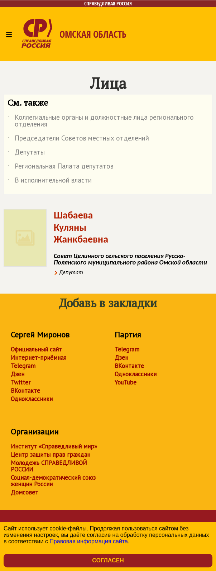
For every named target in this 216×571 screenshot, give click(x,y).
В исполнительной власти (50, 181)
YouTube (125, 382)
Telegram (23, 366)
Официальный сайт (36, 349)
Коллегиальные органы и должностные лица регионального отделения (101, 121)
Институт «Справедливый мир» (54, 446)
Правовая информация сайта (88, 541)
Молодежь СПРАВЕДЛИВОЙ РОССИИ (49, 466)
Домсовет (24, 492)
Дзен (17, 374)
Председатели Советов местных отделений (78, 139)
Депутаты (26, 153)
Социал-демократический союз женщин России (53, 480)
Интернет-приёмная (38, 357)
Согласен (108, 560)
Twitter (20, 382)
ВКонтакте (25, 390)
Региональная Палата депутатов (61, 167)
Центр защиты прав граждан (50, 454)
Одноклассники (32, 399)
